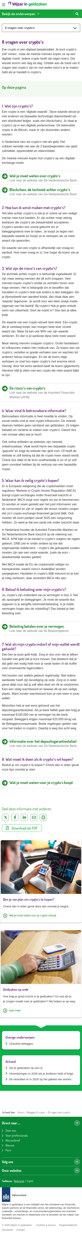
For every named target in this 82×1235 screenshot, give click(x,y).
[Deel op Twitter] (5, 817)
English (30, 1181)
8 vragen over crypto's (59, 1112)
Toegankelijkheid (68, 1225)
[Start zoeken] (77, 13)
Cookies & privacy (46, 1225)
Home (20, 1112)
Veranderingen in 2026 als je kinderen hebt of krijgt (41, 1073)
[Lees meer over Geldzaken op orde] (41, 1011)
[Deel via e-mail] (33, 817)
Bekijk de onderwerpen (18, 13)
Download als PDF (22, 828)
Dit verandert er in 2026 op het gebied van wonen (40, 1079)
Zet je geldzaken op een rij (25, 1067)
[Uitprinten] (43, 817)
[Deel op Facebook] (14, 817)
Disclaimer (7, 1229)
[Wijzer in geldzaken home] (27, 5)
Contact (20, 1229)
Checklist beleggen (21, 1043)
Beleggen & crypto (36, 1112)
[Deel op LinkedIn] (24, 817)
